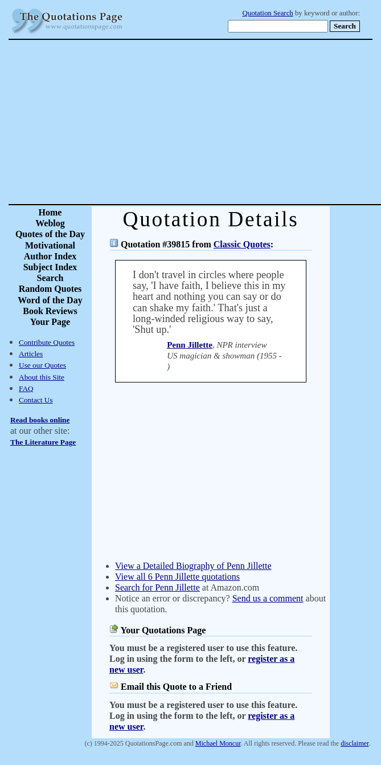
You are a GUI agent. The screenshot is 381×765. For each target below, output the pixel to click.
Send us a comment (268, 598)
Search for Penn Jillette (157, 587)
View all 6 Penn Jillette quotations (177, 576)
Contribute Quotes (47, 342)
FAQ (26, 388)
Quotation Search (268, 13)
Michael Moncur (218, 743)
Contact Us (36, 400)
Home (50, 212)
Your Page (50, 322)
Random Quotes (50, 289)
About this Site (41, 377)
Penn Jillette (189, 344)
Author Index (50, 256)
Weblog (50, 223)
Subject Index (50, 267)
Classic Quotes (242, 244)
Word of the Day (50, 300)
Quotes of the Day (50, 234)
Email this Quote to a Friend (176, 686)
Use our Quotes (42, 365)
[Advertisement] (230, 122)
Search (50, 278)
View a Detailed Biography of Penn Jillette (193, 566)
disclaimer (354, 743)
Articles (31, 353)
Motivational (50, 245)
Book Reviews (50, 311)
